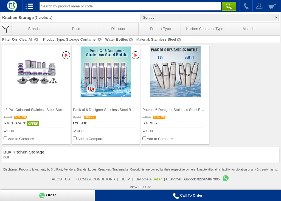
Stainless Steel (166, 39)
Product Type (160, 29)
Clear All (29, 39)
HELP (125, 179)
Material (249, 29)
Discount (118, 29)
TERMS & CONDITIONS (95, 179)
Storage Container (84, 39)
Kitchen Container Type (204, 29)
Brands (34, 29)
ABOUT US (61, 179)
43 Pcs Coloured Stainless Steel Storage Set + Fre (44, 110)
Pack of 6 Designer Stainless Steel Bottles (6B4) (111, 110)
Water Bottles (119, 39)
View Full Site (140, 187)
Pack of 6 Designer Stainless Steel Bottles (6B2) (180, 110)
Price (76, 29)
